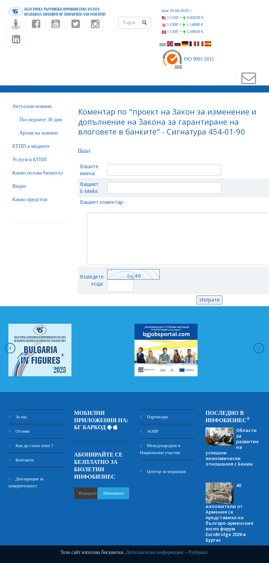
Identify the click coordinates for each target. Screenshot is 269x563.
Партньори (154, 416)
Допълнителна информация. (154, 552)
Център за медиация (163, 471)
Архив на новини (38, 133)
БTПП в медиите (31, 146)
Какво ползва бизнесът (37, 173)
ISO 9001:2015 (188, 59)
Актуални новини (31, 106)
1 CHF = (183, 31)
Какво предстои (29, 199)
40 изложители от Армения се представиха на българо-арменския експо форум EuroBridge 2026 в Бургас (229, 512)
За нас (17, 416)
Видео (19, 186)
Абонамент (113, 493)
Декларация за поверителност (25, 482)
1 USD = (183, 17)
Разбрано (197, 552)
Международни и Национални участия (160, 449)
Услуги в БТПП (29, 159)
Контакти (21, 459)
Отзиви (19, 431)
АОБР (149, 431)
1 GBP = (183, 24)
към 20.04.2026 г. (177, 10)
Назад (84, 150)
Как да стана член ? (30, 445)
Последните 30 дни (40, 119)
